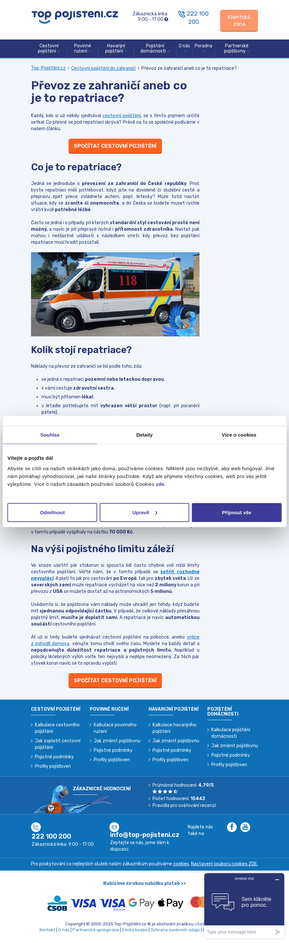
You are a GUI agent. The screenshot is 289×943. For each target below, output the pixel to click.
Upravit (144, 512)
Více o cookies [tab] (239, 435)
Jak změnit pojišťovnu (117, 741)
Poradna (203, 48)
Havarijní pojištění (116, 48)
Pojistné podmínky (54, 757)
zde (160, 484)
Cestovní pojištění (49, 48)
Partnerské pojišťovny (236, 48)
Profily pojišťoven (53, 766)
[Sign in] (239, 21)
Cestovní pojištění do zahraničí (103, 68)
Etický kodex (135, 929)
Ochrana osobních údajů (175, 929)
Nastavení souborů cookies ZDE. (224, 864)
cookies (181, 864)
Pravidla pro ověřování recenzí (184, 805)
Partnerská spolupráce (95, 929)
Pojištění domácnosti (155, 48)
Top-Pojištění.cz (48, 68)
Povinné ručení (82, 48)
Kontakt (47, 929)
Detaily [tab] (144, 435)
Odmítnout (52, 512)
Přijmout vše (236, 512)
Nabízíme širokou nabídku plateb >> (144, 883)
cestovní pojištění (122, 115)
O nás (184, 48)
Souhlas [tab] (49, 435)
